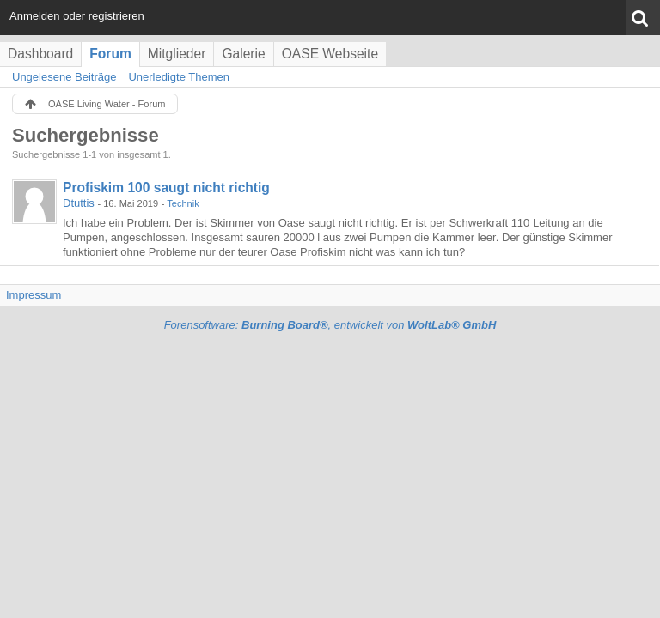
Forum (110, 53)
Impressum (33, 294)
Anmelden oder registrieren (76, 15)
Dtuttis (79, 203)
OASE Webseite (330, 53)
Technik (183, 203)
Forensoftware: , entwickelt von (330, 324)
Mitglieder (177, 53)
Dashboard (40, 53)
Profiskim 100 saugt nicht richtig (166, 187)
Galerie (243, 53)
